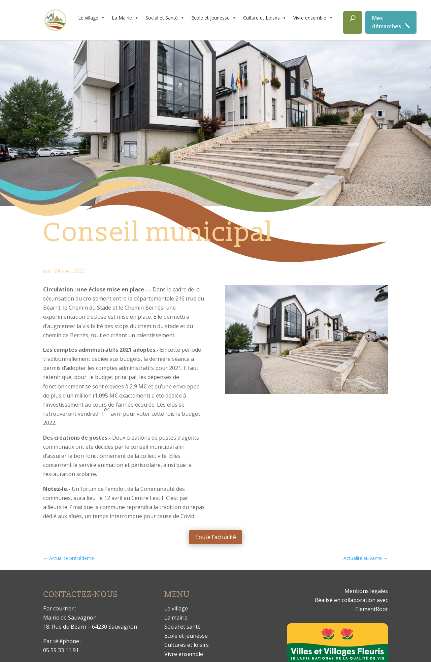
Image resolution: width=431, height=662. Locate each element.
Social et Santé (165, 18)
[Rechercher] (352, 22)
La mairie (176, 617)
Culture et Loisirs (265, 18)
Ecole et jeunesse (186, 635)
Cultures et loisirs (186, 645)
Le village (91, 18)
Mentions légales (366, 591)
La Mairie (125, 18)
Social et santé (182, 626)
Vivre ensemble (313, 18)
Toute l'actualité (215, 537)
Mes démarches (386, 22)
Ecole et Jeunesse (213, 18)
